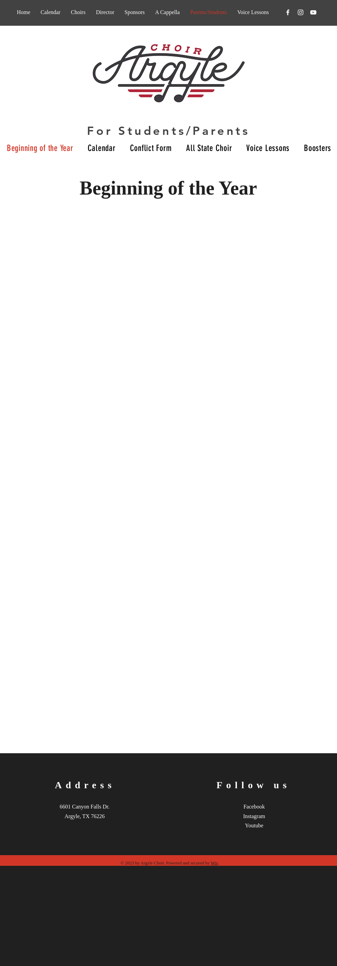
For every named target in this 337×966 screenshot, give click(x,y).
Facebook (254, 807)
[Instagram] (300, 12)
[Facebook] (288, 12)
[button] (167, 12)
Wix (214, 862)
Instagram (254, 816)
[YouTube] (313, 12)
